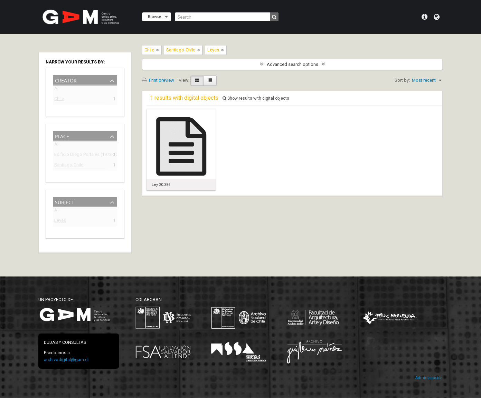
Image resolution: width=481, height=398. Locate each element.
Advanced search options (292, 64)
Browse (154, 16)
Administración (429, 378)
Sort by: (402, 80)
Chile (59, 99)
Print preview (158, 80)
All (56, 89)
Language (437, 17)
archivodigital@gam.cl (66, 359)
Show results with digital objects (256, 98)
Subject (64, 201)
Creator (66, 79)
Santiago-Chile (68, 166)
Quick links (424, 17)
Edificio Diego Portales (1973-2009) (80, 155)
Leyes (60, 221)
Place (62, 135)
